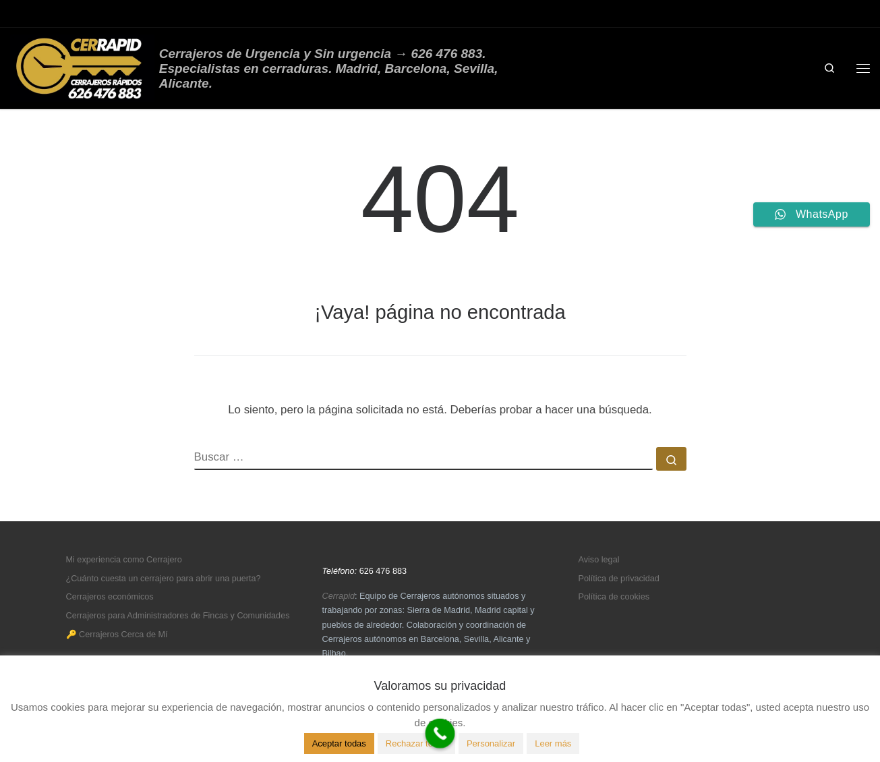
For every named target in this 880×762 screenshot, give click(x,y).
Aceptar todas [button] (339, 743)
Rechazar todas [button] (416, 743)
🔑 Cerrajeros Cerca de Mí (117, 634)
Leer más (553, 743)
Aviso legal (599, 559)
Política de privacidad (619, 578)
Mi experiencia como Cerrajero (124, 559)
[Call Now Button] (439, 734)
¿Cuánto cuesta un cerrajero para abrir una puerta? (163, 578)
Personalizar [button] (491, 743)
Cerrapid (338, 596)
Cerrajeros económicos (110, 597)
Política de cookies (614, 597)
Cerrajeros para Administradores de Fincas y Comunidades (178, 615)
